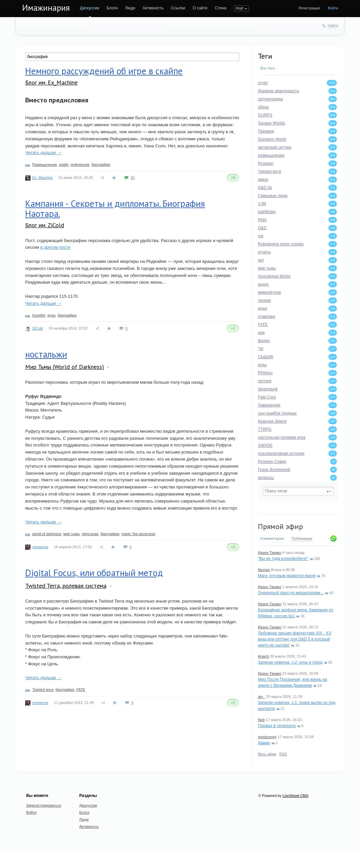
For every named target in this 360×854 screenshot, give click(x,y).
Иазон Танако (269, 553)
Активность (153, 8)
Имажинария (46, 7)
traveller (38, 315)
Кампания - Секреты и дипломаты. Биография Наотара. (115, 208)
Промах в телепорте (277, 725)
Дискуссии (89, 8)
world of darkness (46, 534)
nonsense (40, 547)
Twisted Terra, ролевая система (65, 585)
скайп (64, 164)
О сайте (200, 8)
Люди (130, 8)
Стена (220, 8)
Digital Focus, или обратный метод (94, 572)
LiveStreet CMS (295, 796)
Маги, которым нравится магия (287, 575)
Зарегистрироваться (43, 805)
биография (100, 164)
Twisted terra (42, 689)
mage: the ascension (138, 534)
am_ (261, 697)
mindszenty (267, 737)
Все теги (267, 68)
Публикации (301, 538)
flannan (264, 570)
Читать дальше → (43, 152)
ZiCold (37, 328)
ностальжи (46, 354)
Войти (333, 8)
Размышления (44, 164)
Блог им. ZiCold (44, 225)
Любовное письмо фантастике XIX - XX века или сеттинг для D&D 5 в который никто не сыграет (294, 639)
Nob (261, 720)
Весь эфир (267, 754)
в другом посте (55, 247)
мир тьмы (71, 534)
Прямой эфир (280, 526)
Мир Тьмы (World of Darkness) (64, 367)
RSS (283, 754)
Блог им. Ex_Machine (51, 82)
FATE (80, 689)
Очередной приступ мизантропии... (291, 592)
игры (51, 315)
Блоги (112, 8)
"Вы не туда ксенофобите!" (283, 558)
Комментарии (271, 538)
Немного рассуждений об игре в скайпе (104, 71)
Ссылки (178, 8)
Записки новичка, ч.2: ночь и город (290, 662)
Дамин (264, 743)
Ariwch (263, 656)
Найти (333, 25)
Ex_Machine (42, 178)
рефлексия (80, 164)
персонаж (90, 534)
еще (239, 8)
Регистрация (309, 8)
